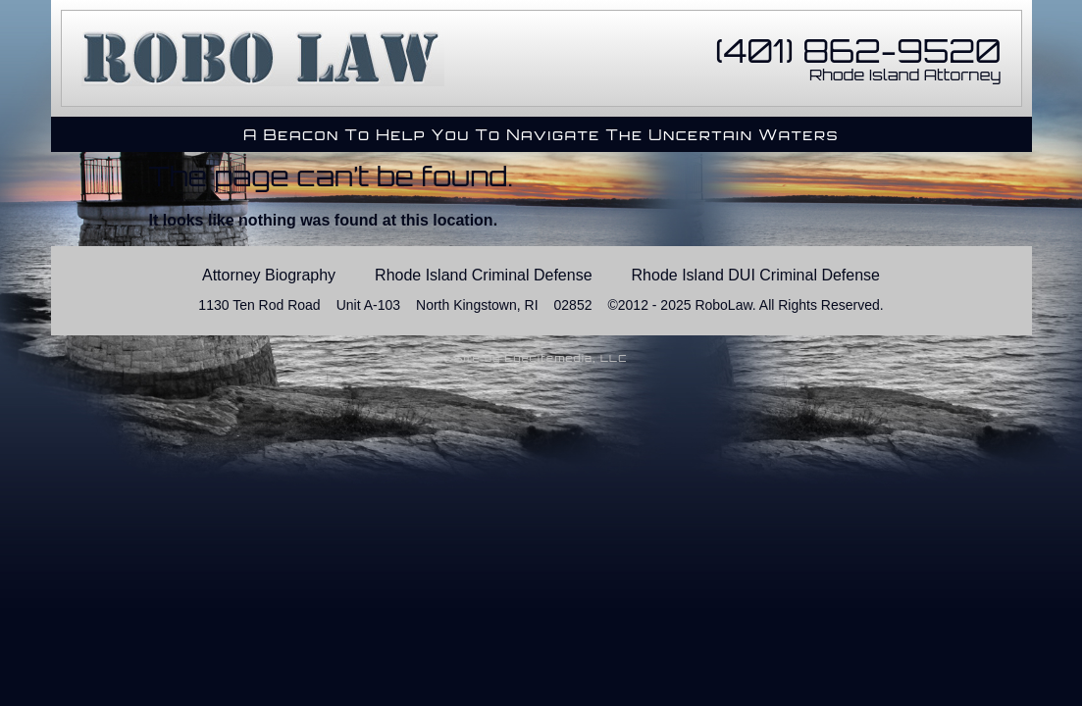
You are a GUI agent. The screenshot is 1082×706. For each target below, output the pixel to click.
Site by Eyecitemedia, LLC (541, 358)
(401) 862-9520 (858, 51)
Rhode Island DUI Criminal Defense (756, 275)
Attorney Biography (268, 275)
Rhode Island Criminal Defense (483, 275)
